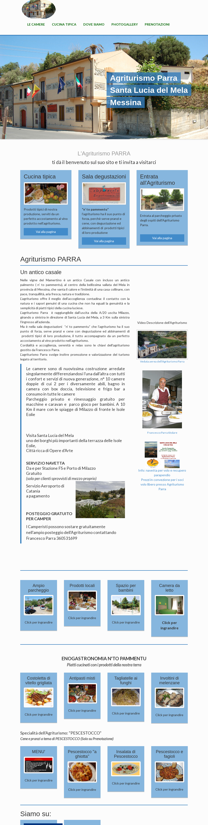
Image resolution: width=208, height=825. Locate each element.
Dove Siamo (93, 24)
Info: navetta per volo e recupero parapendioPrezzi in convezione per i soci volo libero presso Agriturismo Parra (162, 472)
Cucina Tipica (64, 24)
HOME (39, 9)
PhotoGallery (124, 24)
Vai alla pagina (46, 232)
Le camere (36, 24)
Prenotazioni (157, 24)
